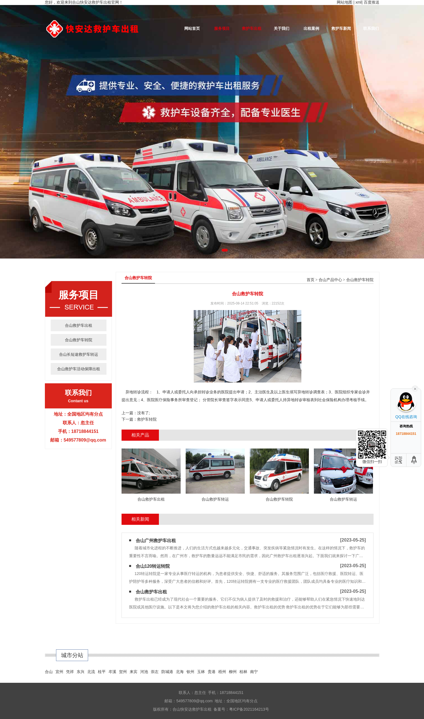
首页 (310, 280)
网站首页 (192, 28)
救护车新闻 (341, 28)
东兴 (80, 671)
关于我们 (281, 28)
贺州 (123, 671)
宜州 (59, 671)
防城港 (167, 671)
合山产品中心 (330, 280)
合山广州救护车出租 (156, 540)
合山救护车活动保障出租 (78, 369)
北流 (91, 671)
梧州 (222, 671)
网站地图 (344, 2)
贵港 (211, 671)
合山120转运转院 (153, 566)
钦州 (190, 671)
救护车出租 (251, 28)
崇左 (155, 671)
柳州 (233, 671)
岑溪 (112, 671)
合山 (49, 671)
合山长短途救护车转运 (78, 354)
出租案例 (311, 28)
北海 (180, 671)
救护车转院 (147, 419)
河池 (144, 671)
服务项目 (222, 28)
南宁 (254, 671)
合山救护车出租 (78, 325)
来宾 (133, 671)
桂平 (102, 671)
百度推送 (371, 2)
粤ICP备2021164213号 (249, 709)
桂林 (243, 671)
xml (358, 2)
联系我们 (371, 28)
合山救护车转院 (78, 340)
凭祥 (70, 671)
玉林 (201, 671)
